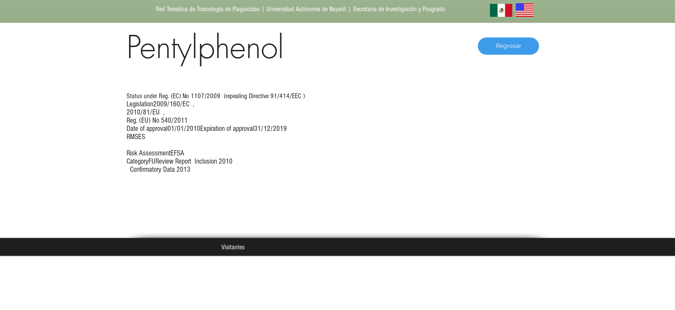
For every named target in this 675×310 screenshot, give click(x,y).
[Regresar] (508, 46)
